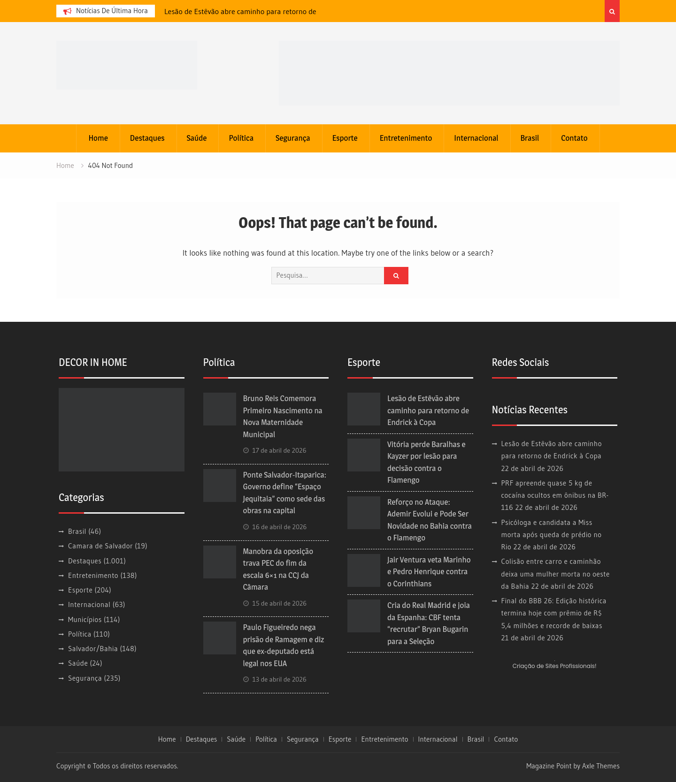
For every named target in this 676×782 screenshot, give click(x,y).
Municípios (85, 619)
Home (98, 138)
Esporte (345, 138)
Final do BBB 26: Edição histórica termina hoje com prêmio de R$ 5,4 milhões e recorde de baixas (554, 613)
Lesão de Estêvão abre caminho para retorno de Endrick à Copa (428, 410)
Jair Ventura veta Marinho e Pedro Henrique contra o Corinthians (429, 571)
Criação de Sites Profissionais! (555, 666)
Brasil (530, 138)
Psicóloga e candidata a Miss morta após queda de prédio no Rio (551, 535)
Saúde (197, 138)
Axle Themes (601, 765)
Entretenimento (406, 138)
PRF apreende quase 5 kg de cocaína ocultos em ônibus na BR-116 (555, 495)
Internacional (476, 138)
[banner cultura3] (449, 72)
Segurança (293, 138)
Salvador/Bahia (93, 648)
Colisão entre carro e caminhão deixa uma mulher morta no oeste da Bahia (555, 574)
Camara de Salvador (100, 545)
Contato (574, 138)
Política (241, 138)
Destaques (147, 138)
